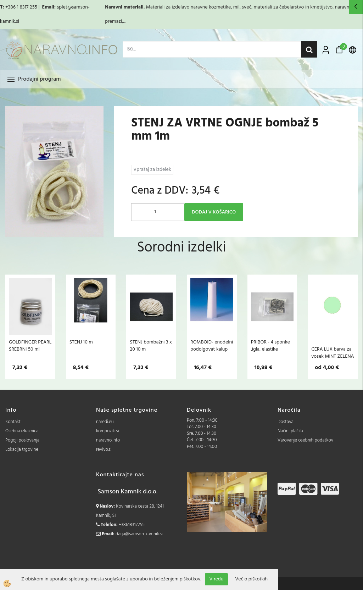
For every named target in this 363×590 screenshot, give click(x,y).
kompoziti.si (107, 431)
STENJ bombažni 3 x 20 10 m (151, 345)
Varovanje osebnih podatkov (305, 440)
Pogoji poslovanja (22, 440)
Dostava (286, 422)
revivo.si (104, 449)
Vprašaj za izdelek (152, 170)
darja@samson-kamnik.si (139, 534)
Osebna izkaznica (22, 431)
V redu (217, 579)
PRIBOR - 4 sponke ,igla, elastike (270, 345)
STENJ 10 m (81, 342)
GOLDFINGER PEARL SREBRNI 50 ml (30, 345)
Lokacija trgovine (21, 449)
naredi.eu (105, 422)
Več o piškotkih (251, 579)
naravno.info (108, 440)
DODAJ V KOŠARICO (214, 212)
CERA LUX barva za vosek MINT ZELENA (332, 352)
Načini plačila (290, 431)
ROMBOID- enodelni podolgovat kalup (211, 345)
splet (62, 7)
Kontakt (13, 422)
